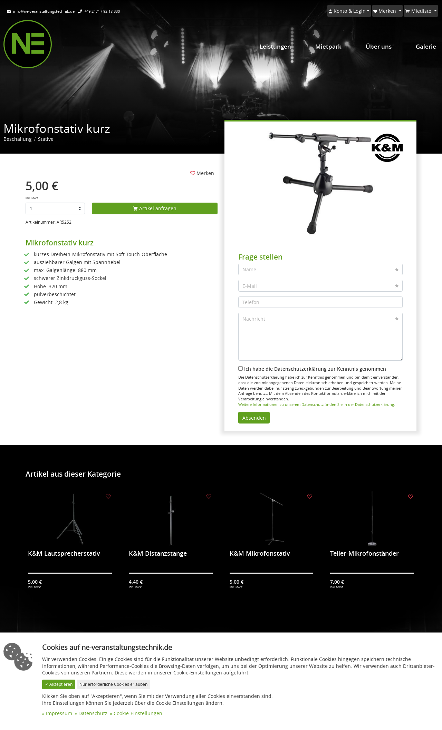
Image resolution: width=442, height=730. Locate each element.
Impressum (59, 713)
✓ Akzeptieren (59, 684)
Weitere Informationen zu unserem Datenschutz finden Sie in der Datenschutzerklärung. (316, 404)
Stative (46, 139)
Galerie (426, 46)
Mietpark (328, 46)
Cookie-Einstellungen (138, 713)
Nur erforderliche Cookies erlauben (113, 684)
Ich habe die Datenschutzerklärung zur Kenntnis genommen (312, 369)
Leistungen (275, 46)
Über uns (379, 46)
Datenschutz (92, 713)
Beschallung (17, 139)
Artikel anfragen (154, 208)
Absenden (254, 418)
